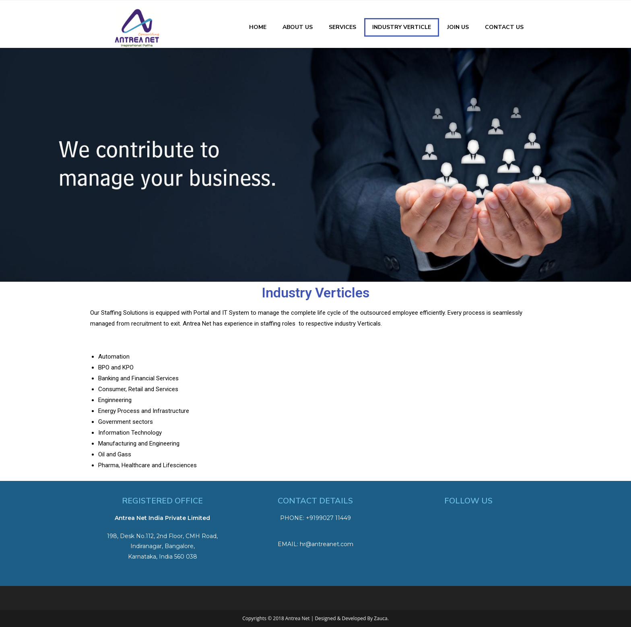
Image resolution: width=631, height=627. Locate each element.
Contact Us (504, 27)
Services (342, 27)
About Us (298, 27)
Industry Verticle (401, 27)
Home (257, 27)
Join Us (458, 27)
